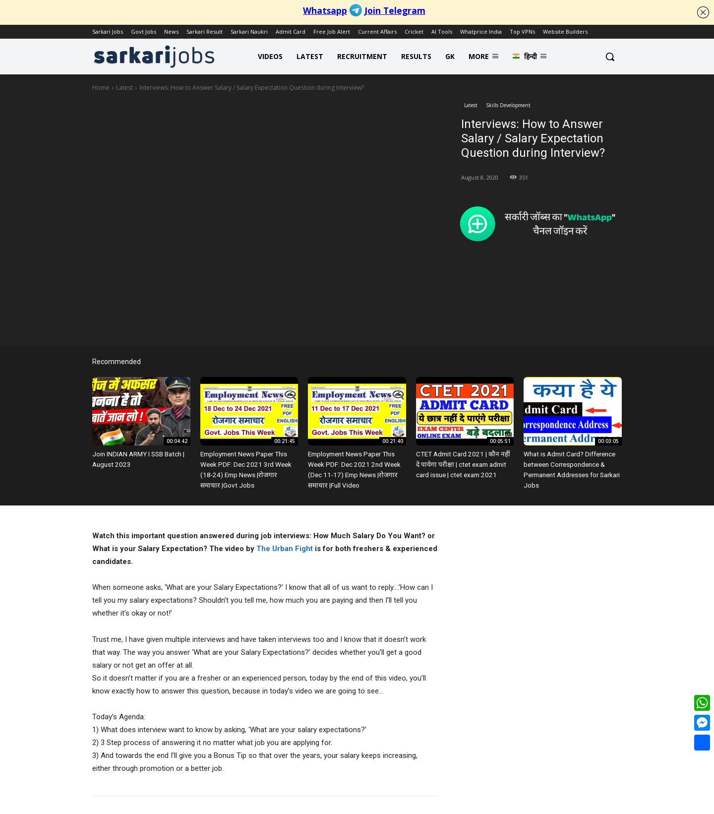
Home (101, 87)
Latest (124, 87)
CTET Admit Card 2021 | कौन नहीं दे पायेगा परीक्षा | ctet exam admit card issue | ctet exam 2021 (462, 463)
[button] (610, 56)
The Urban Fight (284, 546)
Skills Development (508, 105)
